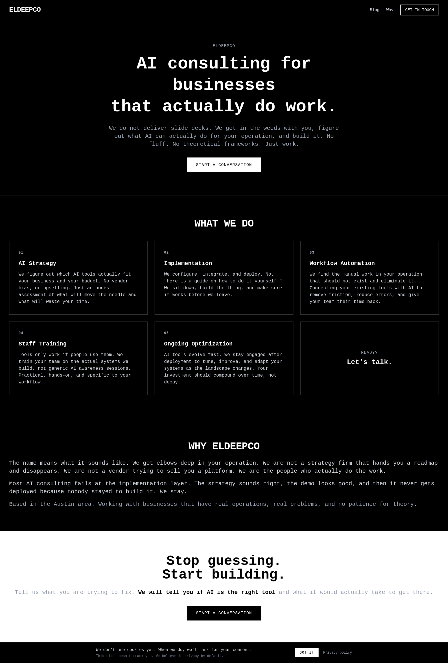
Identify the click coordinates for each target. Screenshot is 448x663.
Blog (374, 10)
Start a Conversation (224, 165)
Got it (307, 653)
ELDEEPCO (25, 10)
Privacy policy (337, 653)
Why (389, 10)
